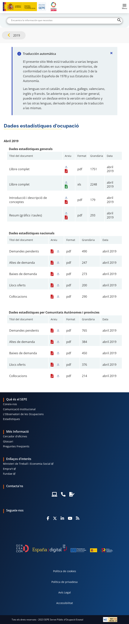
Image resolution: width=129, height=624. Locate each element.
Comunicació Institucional (19, 409)
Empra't (8, 469)
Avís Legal (64, 592)
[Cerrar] (111, 52)
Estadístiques (11, 419)
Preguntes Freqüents (16, 446)
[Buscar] (64, 20)
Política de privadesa (64, 582)
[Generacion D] (64, 548)
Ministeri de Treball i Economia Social (26, 463)
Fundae (7, 473)
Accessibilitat (64, 603)
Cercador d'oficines (15, 436)
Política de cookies (64, 571)
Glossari (8, 441)
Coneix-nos (10, 404)
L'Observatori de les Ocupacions (23, 414)
